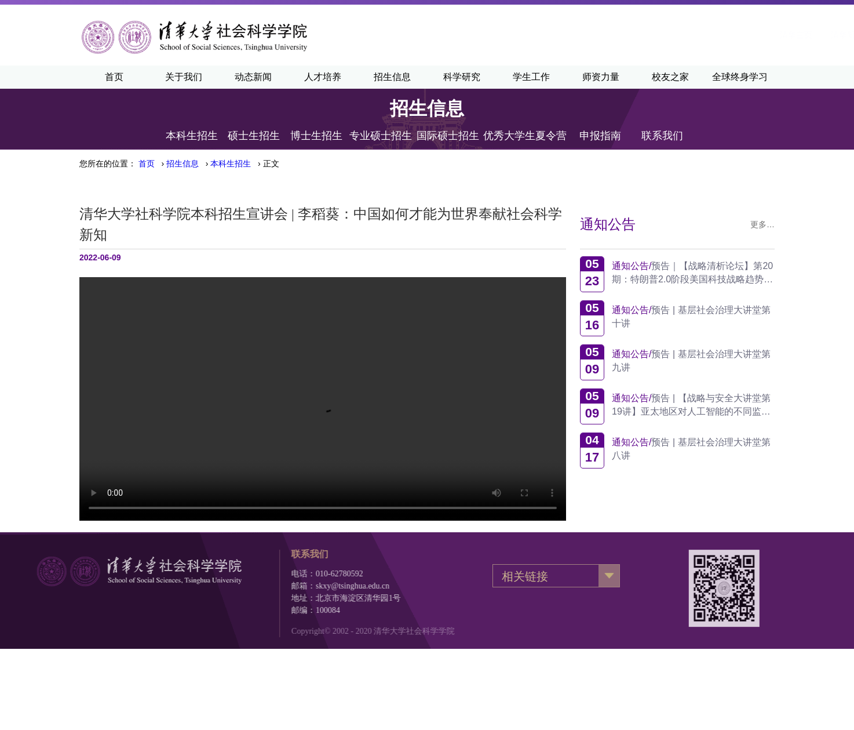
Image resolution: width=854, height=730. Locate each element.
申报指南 (600, 135)
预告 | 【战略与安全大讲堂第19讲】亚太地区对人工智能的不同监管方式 (691, 405)
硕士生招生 (254, 135)
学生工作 (531, 77)
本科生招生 (192, 135)
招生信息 (392, 77)
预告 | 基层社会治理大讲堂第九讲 (691, 360)
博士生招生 (316, 135)
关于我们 (183, 77)
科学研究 (461, 77)
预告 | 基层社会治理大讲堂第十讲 (691, 316)
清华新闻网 (612, 34)
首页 (114, 77)
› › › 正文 (208, 163)
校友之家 (670, 77)
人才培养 (322, 77)
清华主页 (557, 34)
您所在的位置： (107, 163)
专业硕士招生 (380, 135)
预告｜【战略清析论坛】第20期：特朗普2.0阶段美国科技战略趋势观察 (692, 273)
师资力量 (600, 77)
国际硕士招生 (448, 135)
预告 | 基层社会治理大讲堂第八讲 (691, 448)
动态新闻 (253, 77)
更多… (763, 224)
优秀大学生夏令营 (525, 135)
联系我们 (662, 135)
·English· (667, 34)
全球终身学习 (740, 77)
